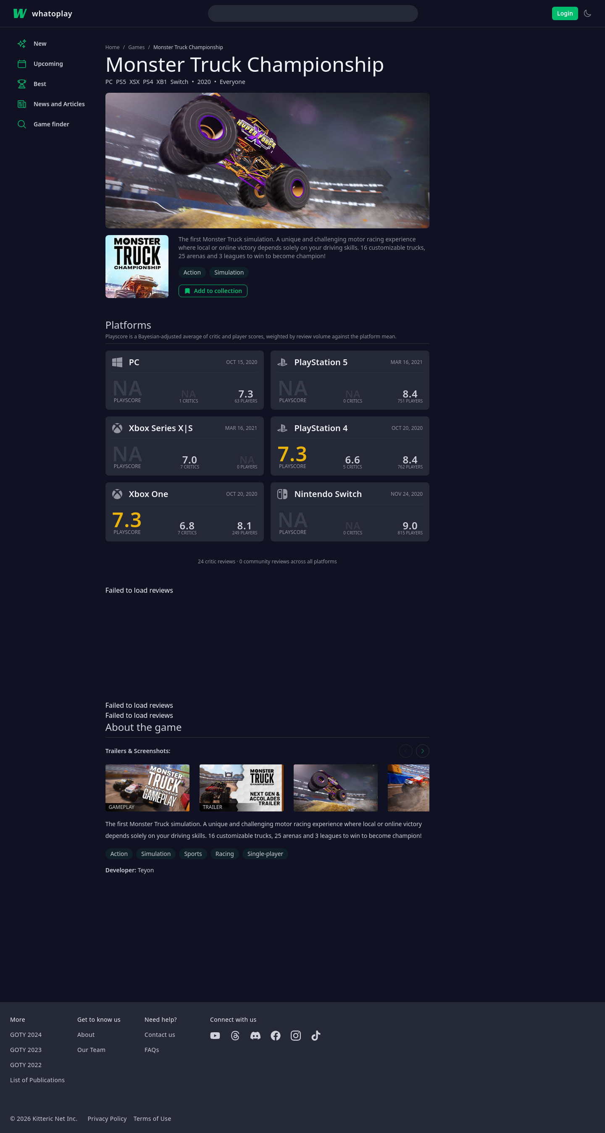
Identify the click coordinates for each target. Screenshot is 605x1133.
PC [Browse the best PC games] (109, 82)
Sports (193, 854)
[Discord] (255, 1036)
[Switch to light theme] (587, 13)
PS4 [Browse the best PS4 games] (148, 82)
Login (565, 13)
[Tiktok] (316, 1036)
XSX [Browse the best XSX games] (134, 82)
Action (192, 272)
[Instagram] (296, 1036)
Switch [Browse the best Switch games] (180, 82)
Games (136, 47)
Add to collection (213, 291)
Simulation (229, 272)
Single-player (265, 854)
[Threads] (235, 1036)
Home (112, 47)
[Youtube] (215, 1036)
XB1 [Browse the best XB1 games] (161, 82)
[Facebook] (276, 1036)
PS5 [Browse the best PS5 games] (121, 82)
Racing (225, 854)
